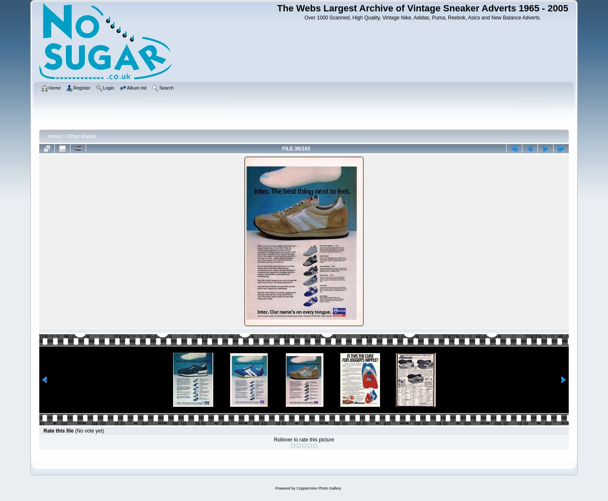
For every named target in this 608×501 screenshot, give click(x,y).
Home (54, 136)
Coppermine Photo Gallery (318, 488)
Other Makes (81, 136)
